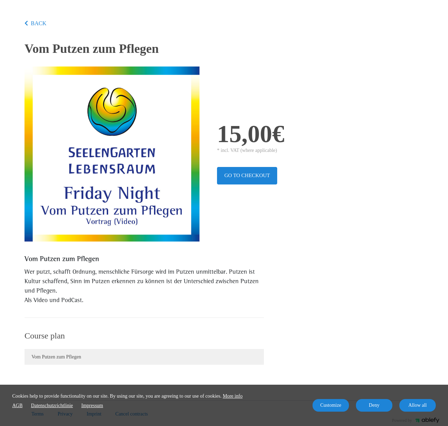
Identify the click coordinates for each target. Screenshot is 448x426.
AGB (17, 405)
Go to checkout (247, 175)
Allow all (417, 405)
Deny (374, 405)
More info (233, 396)
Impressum (92, 405)
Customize (330, 405)
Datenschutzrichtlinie (52, 405)
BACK (35, 23)
